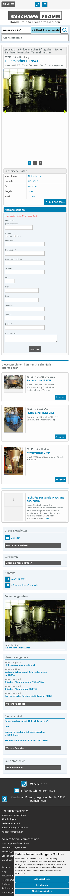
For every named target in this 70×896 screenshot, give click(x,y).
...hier (46, 519)
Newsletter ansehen (17, 546)
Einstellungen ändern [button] (42, 891)
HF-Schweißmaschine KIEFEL (20, 666)
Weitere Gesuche (15, 749)
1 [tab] (29, 163)
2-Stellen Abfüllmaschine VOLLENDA (24, 683)
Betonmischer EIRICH (39, 381)
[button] (8, 4)
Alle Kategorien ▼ (13, 37)
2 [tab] (34, 163)
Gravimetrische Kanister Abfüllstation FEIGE (28, 697)
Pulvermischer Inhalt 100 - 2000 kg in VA (26, 722)
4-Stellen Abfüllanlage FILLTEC (21, 690)
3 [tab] (40, 163)
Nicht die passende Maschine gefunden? (45, 500)
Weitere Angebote (15, 705)
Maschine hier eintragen (19, 564)
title (7, 727)
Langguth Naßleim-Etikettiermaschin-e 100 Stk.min (25, 735)
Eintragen (15, 539)
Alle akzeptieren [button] (42, 879)
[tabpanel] (35, 90)
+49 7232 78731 (19, 580)
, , (38, 800)
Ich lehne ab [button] (42, 885)
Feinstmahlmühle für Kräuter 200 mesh (26, 741)
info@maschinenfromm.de (24, 586)
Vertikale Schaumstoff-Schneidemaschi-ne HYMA (26, 675)
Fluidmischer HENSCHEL (40, 414)
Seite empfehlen (14, 768)
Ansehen (60, 398)
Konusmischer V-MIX (38, 454)
